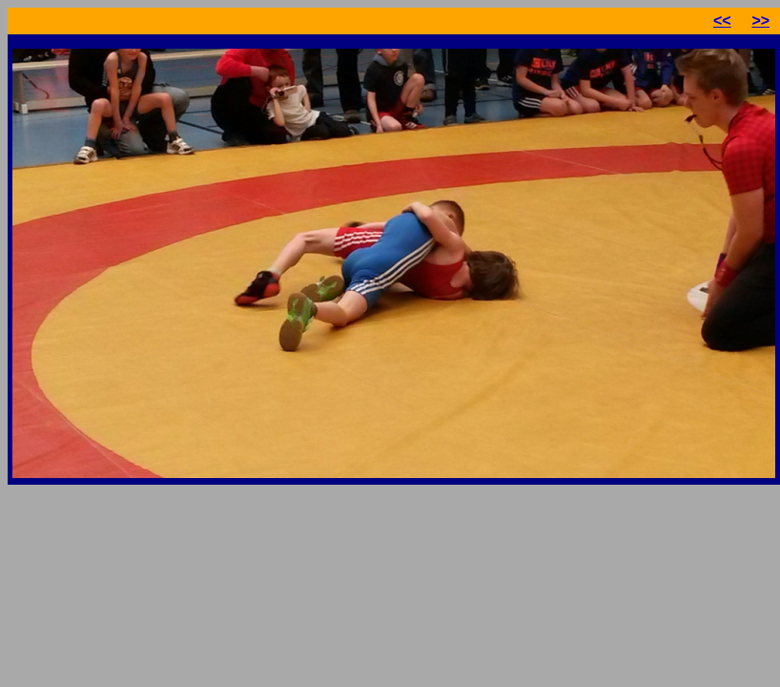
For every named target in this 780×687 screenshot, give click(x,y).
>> (760, 20)
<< (722, 20)
